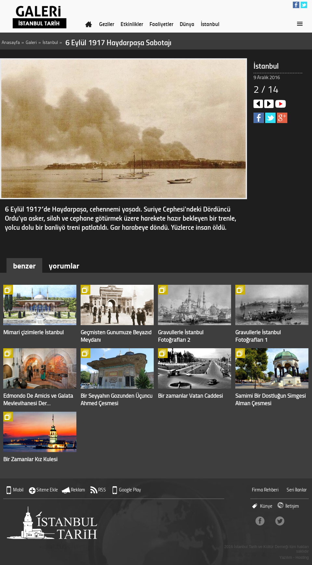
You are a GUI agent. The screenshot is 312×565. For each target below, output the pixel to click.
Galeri (31, 42)
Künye (266, 506)
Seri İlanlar (297, 489)
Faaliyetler (161, 24)
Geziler (106, 24)
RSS (102, 489)
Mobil (18, 489)
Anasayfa (11, 42)
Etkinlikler (132, 24)
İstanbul (210, 24)
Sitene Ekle (47, 489)
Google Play (130, 489)
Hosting (302, 557)
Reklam (78, 489)
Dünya (187, 24)
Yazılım (286, 557)
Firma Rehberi (265, 489)
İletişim (292, 506)
